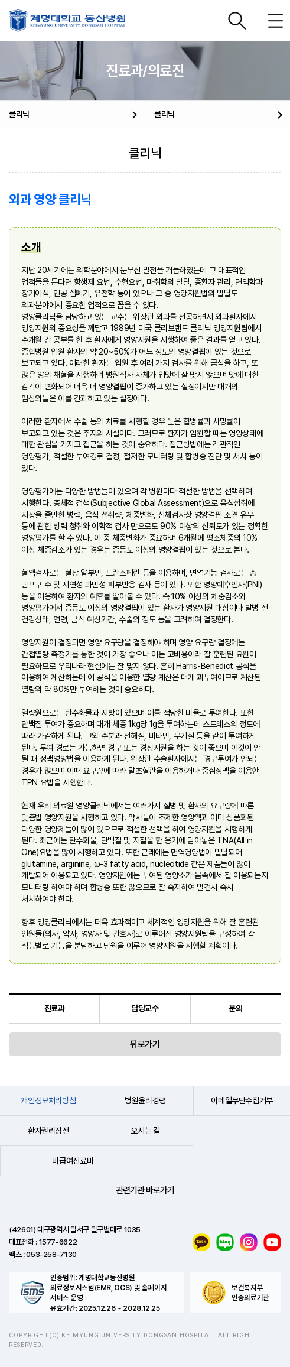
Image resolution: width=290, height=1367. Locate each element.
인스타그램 (249, 1242)
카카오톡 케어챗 (201, 1242)
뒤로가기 (145, 1044)
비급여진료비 (72, 1160)
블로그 (225, 1242)
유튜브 (272, 1242)
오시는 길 (145, 1130)
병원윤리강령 (145, 1100)
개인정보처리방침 (48, 1100)
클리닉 (19, 114)
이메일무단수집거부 (242, 1100)
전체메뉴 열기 (275, 20)
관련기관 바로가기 (145, 1190)
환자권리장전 (48, 1130)
